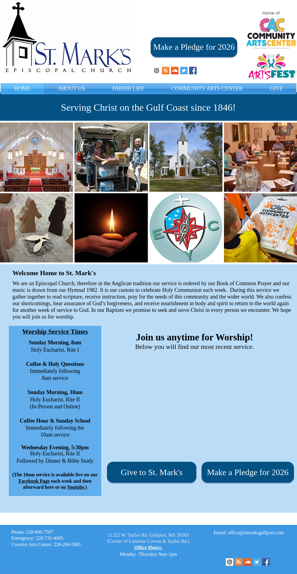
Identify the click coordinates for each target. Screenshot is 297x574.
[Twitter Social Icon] (184, 70)
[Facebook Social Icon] (193, 70)
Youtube (75, 487)
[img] (36, 157)
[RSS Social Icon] (165, 70)
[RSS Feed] (238, 562)
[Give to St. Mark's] (151, 472)
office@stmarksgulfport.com (256, 532)
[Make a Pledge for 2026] (194, 47)
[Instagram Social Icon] (156, 70)
